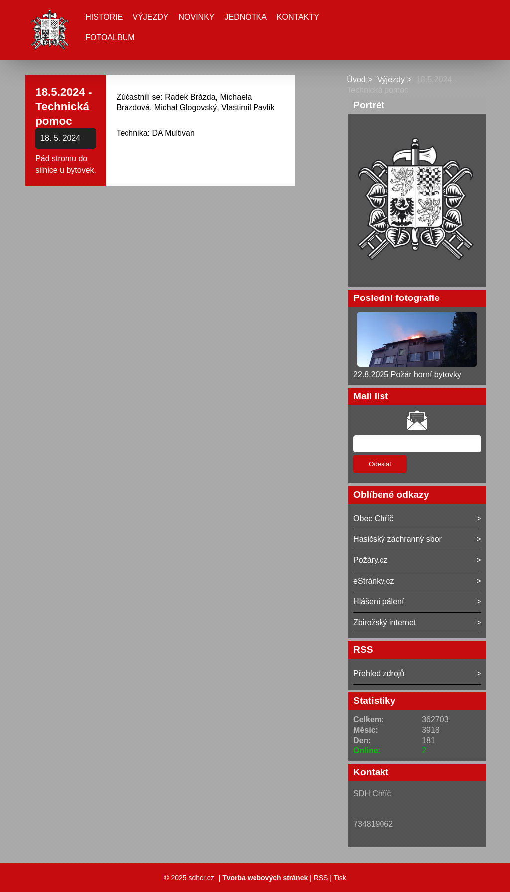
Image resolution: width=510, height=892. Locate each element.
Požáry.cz (370, 560)
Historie (104, 17)
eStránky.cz (373, 581)
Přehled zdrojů (378, 673)
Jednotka (246, 17)
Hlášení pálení (378, 601)
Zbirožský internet (384, 622)
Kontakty (298, 17)
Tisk (340, 878)
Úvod (356, 79)
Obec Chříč (373, 518)
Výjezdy (150, 17)
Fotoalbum (109, 37)
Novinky (196, 17)
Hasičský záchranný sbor (397, 539)
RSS (321, 878)
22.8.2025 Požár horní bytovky (407, 374)
